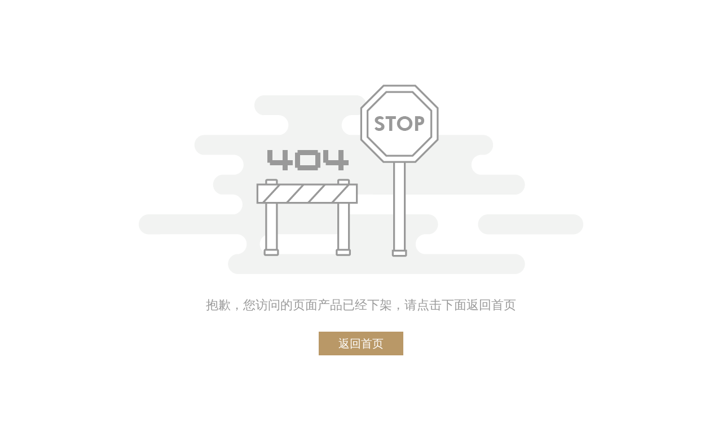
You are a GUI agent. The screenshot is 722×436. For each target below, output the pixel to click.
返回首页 (361, 343)
